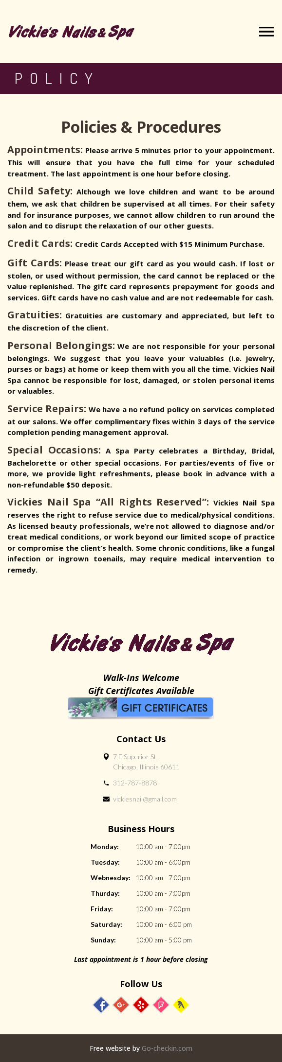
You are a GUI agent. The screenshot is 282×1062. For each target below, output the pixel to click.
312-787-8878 (135, 783)
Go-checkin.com (167, 1048)
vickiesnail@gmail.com (145, 799)
